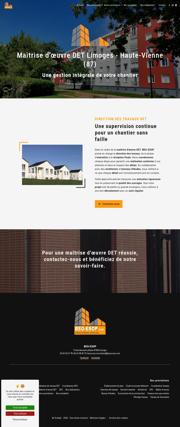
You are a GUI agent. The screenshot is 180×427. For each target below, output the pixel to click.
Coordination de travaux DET (47, 386)
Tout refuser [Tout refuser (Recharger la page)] (20, 413)
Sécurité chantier (127, 389)
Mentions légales (98, 418)
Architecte (142, 389)
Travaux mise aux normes (158, 393)
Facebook (84, 358)
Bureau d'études (108, 393)
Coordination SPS (70, 386)
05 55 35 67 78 (66, 353)
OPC (61, 389)
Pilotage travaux (141, 397)
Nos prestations (94, 5)
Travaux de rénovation (159, 397)
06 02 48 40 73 (80, 353)
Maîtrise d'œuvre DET (47, 389)
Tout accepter (20, 407)
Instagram (95, 358)
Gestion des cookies (118, 418)
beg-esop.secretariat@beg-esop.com (104, 353)
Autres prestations (112, 5)
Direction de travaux (109, 389)
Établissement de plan (113, 386)
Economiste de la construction (131, 393)
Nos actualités (130, 5)
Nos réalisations (147, 5)
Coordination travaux (160, 386)
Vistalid (58, 418)
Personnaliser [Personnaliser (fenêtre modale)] (20, 419)
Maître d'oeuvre (162, 389)
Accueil (80, 5)
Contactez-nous (108, 194)
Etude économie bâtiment (137, 386)
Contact (162, 5)
